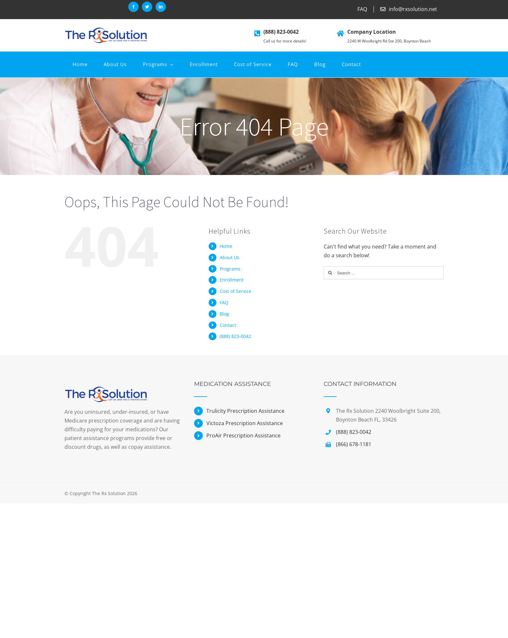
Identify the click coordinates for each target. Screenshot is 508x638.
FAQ (224, 302)
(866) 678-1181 (353, 444)
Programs (230, 269)
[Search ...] (384, 272)
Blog (224, 314)
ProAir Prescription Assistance (243, 435)
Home (226, 246)
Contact (228, 325)
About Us (229, 257)
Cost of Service (235, 291)
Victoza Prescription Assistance (244, 423)
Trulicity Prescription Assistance (245, 410)
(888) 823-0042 (281, 31)
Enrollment (232, 280)
